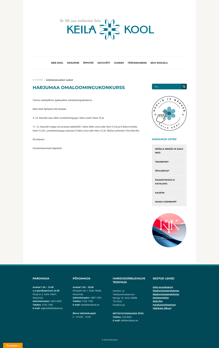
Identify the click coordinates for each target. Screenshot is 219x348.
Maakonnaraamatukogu (166, 290)
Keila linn (158, 301)
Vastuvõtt (103, 62)
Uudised (119, 62)
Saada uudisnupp (166, 201)
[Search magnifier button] (184, 86)
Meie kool (57, 62)
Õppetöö (88, 62)
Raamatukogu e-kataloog (165, 182)
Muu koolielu (159, 62)
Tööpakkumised (137, 62)
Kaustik (160, 192)
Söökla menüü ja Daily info (169, 151)
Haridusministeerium (164, 304)
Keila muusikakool (163, 287)
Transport (162, 161)
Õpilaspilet (162, 170)
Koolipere (73, 62)
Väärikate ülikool (162, 308)
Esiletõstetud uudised (55, 79)
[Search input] (167, 86)
